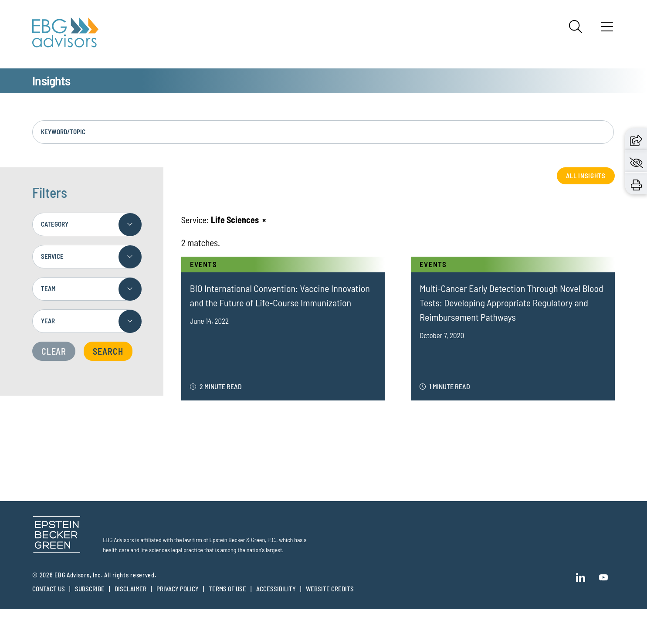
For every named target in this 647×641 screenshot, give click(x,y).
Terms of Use (227, 603)
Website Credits (330, 603)
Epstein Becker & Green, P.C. (243, 553)
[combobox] (87, 303)
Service (52, 270)
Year (48, 335)
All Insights (585, 189)
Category (54, 238)
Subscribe (90, 603)
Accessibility (276, 603)
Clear (53, 365)
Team (48, 302)
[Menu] (607, 29)
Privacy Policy (177, 603)
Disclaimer (130, 603)
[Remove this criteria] (264, 233)
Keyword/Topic (63, 145)
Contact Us (48, 603)
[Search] (575, 26)
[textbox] (87, 303)
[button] (636, 139)
